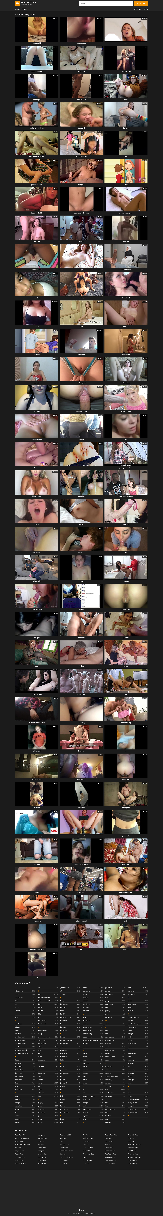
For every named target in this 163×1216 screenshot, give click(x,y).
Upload (140, 3)
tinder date (126, 779)
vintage (138, 1034)
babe (25, 1060)
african (25, 1027)
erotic (48, 1053)
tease (115, 1119)
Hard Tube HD (110, 1157)
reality (115, 1047)
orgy (93, 1119)
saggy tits (115, 1066)
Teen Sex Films (88, 1148)
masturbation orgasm (93, 1040)
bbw (25, 1086)
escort (48, 1057)
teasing (115, 1122)
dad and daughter (37, 128)
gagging (81, 496)
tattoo (115, 1106)
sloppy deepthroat (81, 864)
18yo (81, 270)
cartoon (37, 354)
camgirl (25, 1103)
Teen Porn (41, 1141)
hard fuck (70, 1014)
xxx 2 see (131, 1141)
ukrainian (126, 383)
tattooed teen (115, 1109)
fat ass (48, 1089)
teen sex (37, 241)
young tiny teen (37, 71)
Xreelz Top (19, 1141)
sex (115, 1089)
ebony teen (48, 1043)
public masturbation (37, 723)
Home (17, 9)
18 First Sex (64, 1148)
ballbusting (25, 1070)
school (115, 1070)
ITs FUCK (18, 1148)
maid (93, 1017)
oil (93, 1089)
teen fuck (41, 1144)
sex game (115, 1096)
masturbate (93, 1030)
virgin (138, 1037)
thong (81, 439)
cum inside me (126, 609)
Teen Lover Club (88, 1154)
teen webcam (126, 71)
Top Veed (86, 1135)
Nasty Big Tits (42, 1138)
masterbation (93, 1027)
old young (93, 1099)
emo (48, 1050)
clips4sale (37, 581)
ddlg (48, 1014)
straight (126, 949)
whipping (138, 1073)
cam (25, 1096)
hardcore (70, 1020)
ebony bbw (48, 1040)
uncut (138, 1007)
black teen (81, 892)
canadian (25, 1106)
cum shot (81, 354)
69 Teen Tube (42, 1163)
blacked (37, 808)
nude (93, 1076)
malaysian (93, 1020)
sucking (81, 298)
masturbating (93, 1034)
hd (70, 1024)
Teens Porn (19, 1154)
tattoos (115, 1112)
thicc (81, 949)
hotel (81, 524)
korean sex (70, 1109)
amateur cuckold (25, 1050)
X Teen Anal (42, 1148)
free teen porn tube (134, 1144)
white (138, 1076)
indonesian (70, 1047)
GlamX (85, 1157)
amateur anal (37, 270)
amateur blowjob (25, 1040)
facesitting (48, 1073)
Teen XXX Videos (133, 1135)
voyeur (138, 1047)
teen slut (81, 836)
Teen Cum (108, 1138)
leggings (93, 997)
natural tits (93, 1063)
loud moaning (36, 836)
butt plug (126, 808)
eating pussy (48, 1030)
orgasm (93, 1116)
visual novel (138, 1043)
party (115, 997)
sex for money (115, 1093)
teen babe (138, 994)
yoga (138, 1093)
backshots (25, 1066)
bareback (81, 553)
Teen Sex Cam (133, 1154)
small (126, 100)
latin (70, 1122)
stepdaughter (81, 156)
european (48, 1060)
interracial (70, 1053)
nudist (93, 1080)
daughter (81, 185)
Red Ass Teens (88, 1138)
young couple (138, 1103)
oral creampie (126, 411)
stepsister (81, 638)
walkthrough (138, 1053)
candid (25, 1109)
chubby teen (37, 439)
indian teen (70, 1043)
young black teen (126, 468)
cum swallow (37, 609)
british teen (81, 694)
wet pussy (138, 1070)
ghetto (70, 994)
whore (138, 1083)
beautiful (126, 298)
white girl (37, 751)
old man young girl (126, 213)
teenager (36, 100)
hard (37, 524)
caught (25, 1122)
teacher (115, 1116)
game (81, 609)
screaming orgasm (115, 1076)
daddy (48, 1004)
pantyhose (115, 994)
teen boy (36, 298)
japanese (70, 1070)
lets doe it (37, 921)
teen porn (41, 1135)
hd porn (70, 1027)
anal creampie (36, 468)
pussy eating (37, 694)
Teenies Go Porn (111, 1160)
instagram (70, 1050)
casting (25, 1119)
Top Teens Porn (110, 1154)
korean (70, 1106)
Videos (26, 9)
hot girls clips (42, 1154)
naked (93, 1053)
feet (48, 1096)
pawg (115, 1001)
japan (81, 241)
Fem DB (107, 1144)
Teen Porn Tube (20, 1135)
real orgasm (81, 383)
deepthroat (48, 1024)
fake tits (48, 1080)
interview (70, 1057)
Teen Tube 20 (110, 1163)
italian (70, 1060)
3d (126, 439)
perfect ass (115, 1017)
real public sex (115, 1040)
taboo (115, 1103)
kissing (70, 1099)
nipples (93, 1073)
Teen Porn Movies (66, 1151)
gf (70, 991)
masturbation (93, 1037)
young (126, 43)
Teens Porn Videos (111, 1135)
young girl (37, 43)
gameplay (48, 1109)
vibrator (138, 1020)
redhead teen (115, 1057)
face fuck (48, 1066)
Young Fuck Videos (66, 1157)
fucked (81, 666)
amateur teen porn (134, 1157)
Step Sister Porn (20, 1163)
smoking (126, 581)
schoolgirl (115, 1073)
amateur (25, 1034)
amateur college (25, 1043)
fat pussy (81, 723)
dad (48, 994)
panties (115, 991)
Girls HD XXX (132, 1151)
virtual (138, 1040)
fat (37, 978)
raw (81, 581)
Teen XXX (131, 1138)
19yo (25, 1001)
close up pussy (81, 411)
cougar (37, 638)
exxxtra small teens (81, 213)
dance (48, 1007)
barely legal (81, 100)
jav (70, 1076)
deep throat (48, 1020)
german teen (70, 988)
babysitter (25, 1063)
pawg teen (115, 1004)
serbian (115, 1086)
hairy (70, 1001)
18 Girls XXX (87, 1151)
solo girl (126, 326)
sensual (126, 524)
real (126, 156)
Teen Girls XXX (20, 1157)
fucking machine (126, 864)
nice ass (93, 1070)
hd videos (70, 1030)
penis (115, 1014)
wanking (138, 1060)
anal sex (37, 383)
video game (138, 1027)
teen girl (81, 128)
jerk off (70, 1080)
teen (37, 326)
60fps (25, 1017)
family (126, 185)
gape (48, 1116)
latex (70, 1119)
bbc (25, 1083)
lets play (81, 751)
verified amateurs (138, 1017)
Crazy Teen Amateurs (22, 1144)
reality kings (115, 1050)
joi (70, 1089)
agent (25, 1030)
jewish (126, 921)
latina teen (93, 991)
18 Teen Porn (42, 1157)
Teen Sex (63, 1163)
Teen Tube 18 (132, 1163)
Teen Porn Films (110, 1151)
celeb (48, 988)
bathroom (25, 1080)
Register (137, 9)
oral (93, 1106)
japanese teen (36, 185)
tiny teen (125, 128)
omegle (93, 1103)
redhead (115, 1053)
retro (115, 1060)
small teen (81, 71)
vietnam (126, 241)
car (25, 1112)
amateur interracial (126, 496)
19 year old (25, 997)
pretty (125, 638)
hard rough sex (70, 1017)
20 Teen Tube (87, 1160)
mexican (93, 1047)
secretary (115, 1080)
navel (93, 1066)
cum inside (81, 468)
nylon (93, 1083)
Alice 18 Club (64, 1144)
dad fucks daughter (36, 156)
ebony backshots (48, 1037)
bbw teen (25, 1089)
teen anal (138, 991)
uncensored (126, 270)
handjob (70, 1007)
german (48, 1122)
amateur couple (25, 1047)
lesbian (93, 1001)
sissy (37, 666)
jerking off (70, 1083)
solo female (36, 553)
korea (70, 1103)
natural (93, 1060)
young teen (81, 43)
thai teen (81, 808)
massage (93, 1024)
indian (70, 1037)
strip (81, 326)
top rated (126, 354)
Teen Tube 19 (132, 1160)
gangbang (48, 1112)
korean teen (37, 779)
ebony (48, 1034)
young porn (42, 1160)
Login (145, 9)
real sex (126, 666)
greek (37, 892)
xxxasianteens (133, 1148)
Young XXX (64, 1160)
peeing (115, 1011)
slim (126, 553)
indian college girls (126, 892)
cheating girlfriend (36, 949)
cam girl (37, 411)
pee (126, 751)
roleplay (37, 864)
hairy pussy (70, 1004)
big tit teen (36, 496)
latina (93, 988)
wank (138, 1057)
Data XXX (86, 1144)
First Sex (86, 1141)
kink (70, 1096)
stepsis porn (19, 1151)
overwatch (81, 779)
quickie (115, 1024)
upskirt (138, 1011)
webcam (138, 1063)
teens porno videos (22, 1138)
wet (138, 1066)
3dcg (25, 1007)
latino (93, 994)
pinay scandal (81, 921)
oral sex (93, 1112)
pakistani (115, 988)
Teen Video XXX (65, 1135)
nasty (93, 1057)
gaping (48, 1119)
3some (25, 1011)
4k (126, 694)
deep (48, 1017)
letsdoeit (93, 1011)
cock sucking (126, 723)
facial (48, 1076)
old (93, 1093)
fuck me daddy (36, 213)
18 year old (25, 991)
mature (93, 1043)
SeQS (62, 1141)
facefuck (48, 1070)
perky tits (126, 836)
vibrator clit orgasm (138, 1024)
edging (48, 1047)
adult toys (25, 1024)
